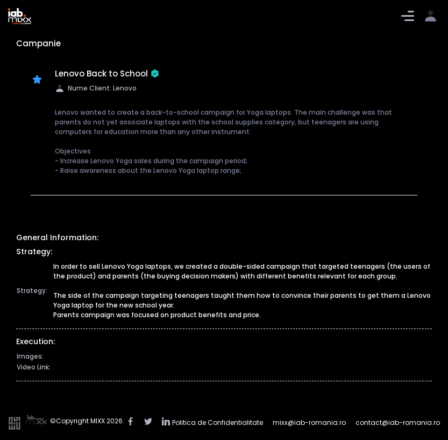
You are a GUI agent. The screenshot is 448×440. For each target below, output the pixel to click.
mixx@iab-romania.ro (309, 422)
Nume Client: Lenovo (96, 88)
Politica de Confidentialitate (217, 422)
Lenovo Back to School (107, 74)
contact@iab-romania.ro (397, 422)
